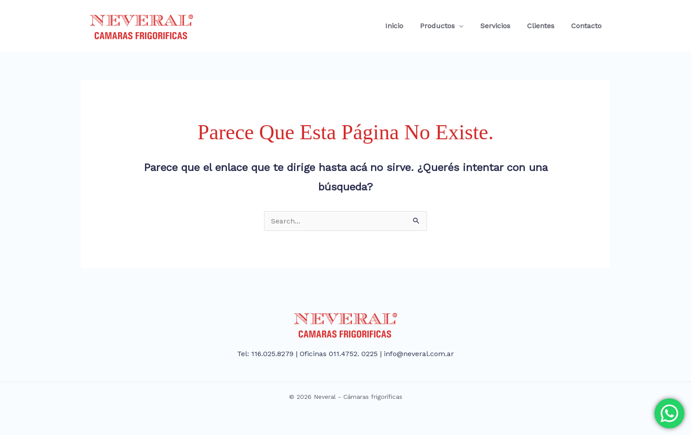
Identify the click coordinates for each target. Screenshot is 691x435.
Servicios (502, 26)
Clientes (544, 26)
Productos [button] (446, 26)
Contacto (587, 26)
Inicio (406, 26)
